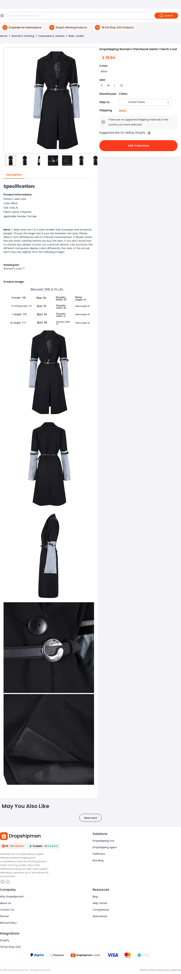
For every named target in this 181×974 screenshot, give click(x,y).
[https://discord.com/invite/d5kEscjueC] (7, 882)
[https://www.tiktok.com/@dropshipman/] (2, 882)
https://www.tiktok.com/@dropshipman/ (2, 882)
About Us (5, 903)
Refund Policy (8, 923)
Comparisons (101, 909)
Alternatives (100, 916)
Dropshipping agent (105, 847)
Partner (4, 916)
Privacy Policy (163, 970)
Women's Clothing (22, 36)
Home (3, 36)
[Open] (168, 102)
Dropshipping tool (103, 841)
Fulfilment (99, 854)
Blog (95, 896)
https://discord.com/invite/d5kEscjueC (7, 882)
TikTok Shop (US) (10, 947)
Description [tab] (14, 175)
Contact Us (7, 909)
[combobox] (140, 102)
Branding (98, 860)
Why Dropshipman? (12, 896)
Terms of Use (146, 970)
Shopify (4, 940)
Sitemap (176, 970)
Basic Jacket (76, 36)
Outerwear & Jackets (51, 36)
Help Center (100, 903)
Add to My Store (138, 145)
